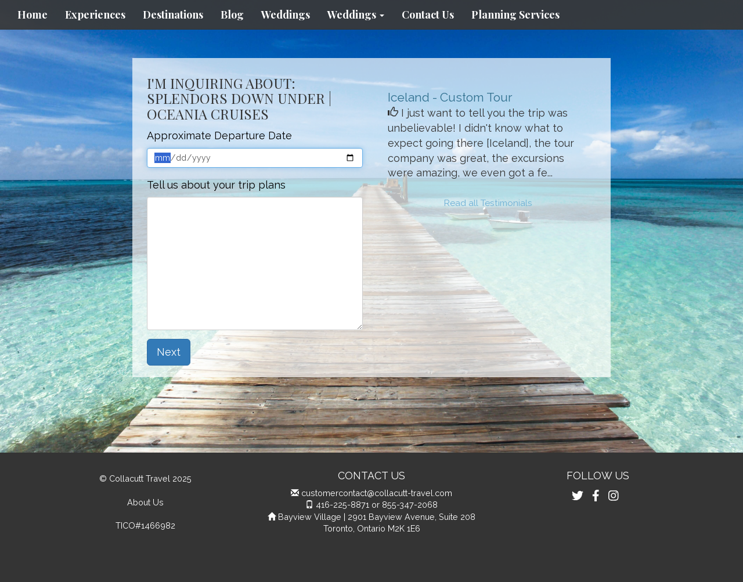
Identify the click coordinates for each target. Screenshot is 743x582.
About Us (145, 502)
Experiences (95, 14)
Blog (232, 14)
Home (32, 14)
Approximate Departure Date (219, 135)
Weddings (285, 14)
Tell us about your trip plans (216, 185)
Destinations (173, 14)
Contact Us (428, 14)
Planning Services (515, 14)
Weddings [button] (355, 14)
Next (169, 352)
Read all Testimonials (488, 203)
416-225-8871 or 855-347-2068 (377, 504)
